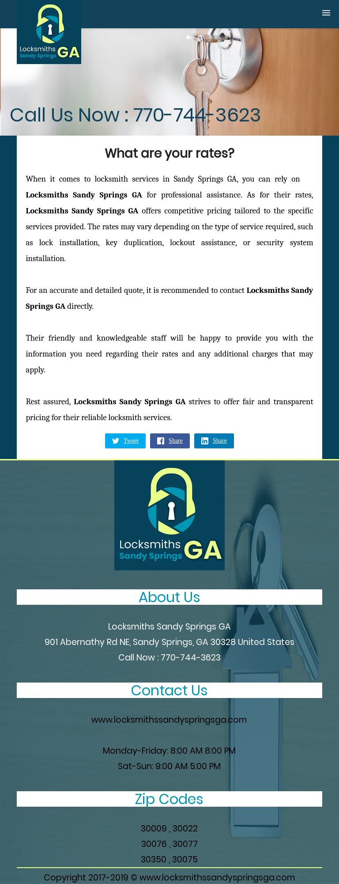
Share (170, 440)
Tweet (125, 440)
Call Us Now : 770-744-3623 (135, 115)
